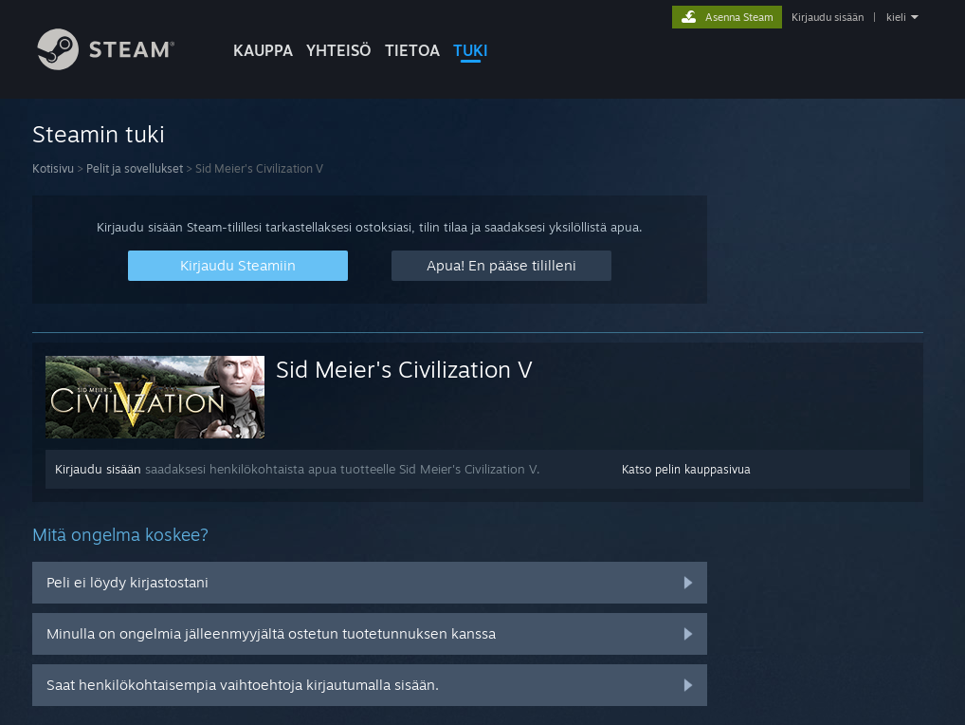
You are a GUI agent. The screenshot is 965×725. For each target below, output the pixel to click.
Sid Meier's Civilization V (404, 369)
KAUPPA (263, 50)
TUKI (470, 50)
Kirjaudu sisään (828, 17)
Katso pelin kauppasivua (686, 469)
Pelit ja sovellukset (134, 168)
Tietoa (412, 50)
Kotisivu (53, 168)
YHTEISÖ (339, 50)
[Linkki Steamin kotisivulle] (120, 65)
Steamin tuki (98, 134)
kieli (896, 17)
